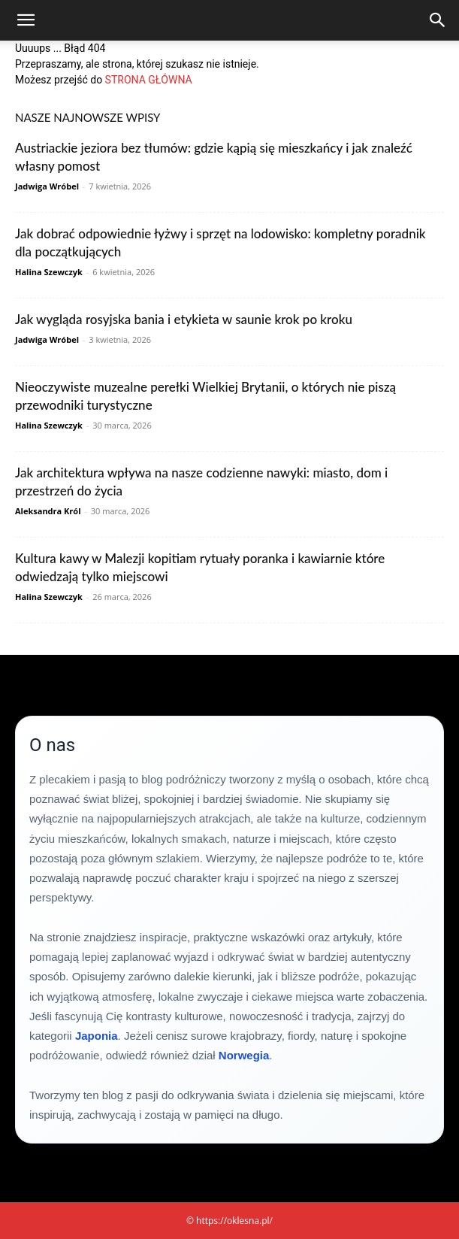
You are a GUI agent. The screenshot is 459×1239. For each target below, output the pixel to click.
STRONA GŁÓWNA (148, 80)
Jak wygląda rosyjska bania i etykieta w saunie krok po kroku (183, 319)
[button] (26, 20)
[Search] (438, 20)
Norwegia (244, 1055)
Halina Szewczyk (49, 271)
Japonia (96, 1035)
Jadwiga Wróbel (47, 186)
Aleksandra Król (48, 511)
